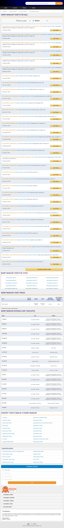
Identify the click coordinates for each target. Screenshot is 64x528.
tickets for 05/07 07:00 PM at (31, 27)
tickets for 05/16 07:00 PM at (31, 68)
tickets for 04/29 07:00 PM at (22, 261)
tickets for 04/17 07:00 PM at (23, 219)
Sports (5, 7)
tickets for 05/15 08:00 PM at (31, 60)
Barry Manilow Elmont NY (11, 285)
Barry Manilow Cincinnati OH (11, 283)
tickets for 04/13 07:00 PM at (20, 199)
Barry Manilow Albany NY (11, 277)
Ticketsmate (12, 3)
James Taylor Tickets (6, 422)
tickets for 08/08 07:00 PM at (31, 157)
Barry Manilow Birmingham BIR (52, 277)
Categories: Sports (8, 494)
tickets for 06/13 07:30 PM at (23, 89)
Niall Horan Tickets (6, 420)
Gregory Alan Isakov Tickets (8, 433)
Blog (40, 525)
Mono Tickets (36, 459)
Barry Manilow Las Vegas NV (52, 288)
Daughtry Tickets (36, 454)
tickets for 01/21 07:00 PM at (20, 185)
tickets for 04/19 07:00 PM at (25, 226)
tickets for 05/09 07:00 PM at (31, 43)
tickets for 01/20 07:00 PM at (28, 178)
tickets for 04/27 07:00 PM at (30, 254)
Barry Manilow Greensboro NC (11, 288)
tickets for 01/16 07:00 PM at (20, 172)
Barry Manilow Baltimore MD (31, 277)
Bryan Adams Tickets (6, 430)
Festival (33, 7)
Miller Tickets (5, 425)
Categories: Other (8, 504)
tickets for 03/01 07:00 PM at (23, 192)
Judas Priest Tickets (37, 428)
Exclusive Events (7, 507)
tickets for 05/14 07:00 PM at (31, 51)
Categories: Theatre (8, 500)
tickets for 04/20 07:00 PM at (20, 233)
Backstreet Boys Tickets (38, 451)
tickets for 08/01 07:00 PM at (23, 123)
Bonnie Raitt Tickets (37, 430)
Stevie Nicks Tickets (37, 433)
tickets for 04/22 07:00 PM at (22, 239)
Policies (37, 525)
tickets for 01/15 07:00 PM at (24, 165)
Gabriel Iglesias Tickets (38, 456)
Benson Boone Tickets (38, 441)
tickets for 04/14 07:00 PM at (23, 206)
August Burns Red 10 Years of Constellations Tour (13, 451)
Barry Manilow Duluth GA (52, 283)
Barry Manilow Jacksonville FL (32, 288)
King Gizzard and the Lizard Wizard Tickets (42, 422)
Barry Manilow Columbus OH (32, 283)
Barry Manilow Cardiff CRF (31, 280)
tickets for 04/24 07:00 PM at (31, 247)
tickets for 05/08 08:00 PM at (31, 35)
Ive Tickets (4, 439)
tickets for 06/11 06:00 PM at (23, 82)
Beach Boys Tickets (37, 436)
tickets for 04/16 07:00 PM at (30, 212)
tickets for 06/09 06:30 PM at (21, 75)
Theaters (24, 7)
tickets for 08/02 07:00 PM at (23, 130)
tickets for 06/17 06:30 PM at (23, 109)
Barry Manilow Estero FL (32, 285)
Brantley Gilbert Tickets (7, 454)
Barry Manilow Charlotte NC (52, 280)
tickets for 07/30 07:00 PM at (29, 116)
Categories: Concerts (8, 497)
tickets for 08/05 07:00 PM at (25, 143)
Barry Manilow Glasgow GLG (52, 285)
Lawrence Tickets (6, 428)
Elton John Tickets (6, 456)
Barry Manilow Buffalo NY (11, 280)
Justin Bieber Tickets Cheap (8, 459)
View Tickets (56, 30)
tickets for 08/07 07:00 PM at (23, 150)
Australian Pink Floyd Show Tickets (40, 439)
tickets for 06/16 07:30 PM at (22, 103)
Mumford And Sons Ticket (7, 462)
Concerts (15, 7)
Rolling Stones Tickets (38, 462)
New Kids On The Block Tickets (40, 417)
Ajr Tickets (4, 417)
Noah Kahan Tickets (37, 420)
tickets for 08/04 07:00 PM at (31, 136)
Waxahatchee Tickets (7, 436)
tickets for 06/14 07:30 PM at (27, 96)
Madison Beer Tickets (37, 425)
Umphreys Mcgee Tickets (7, 441)
